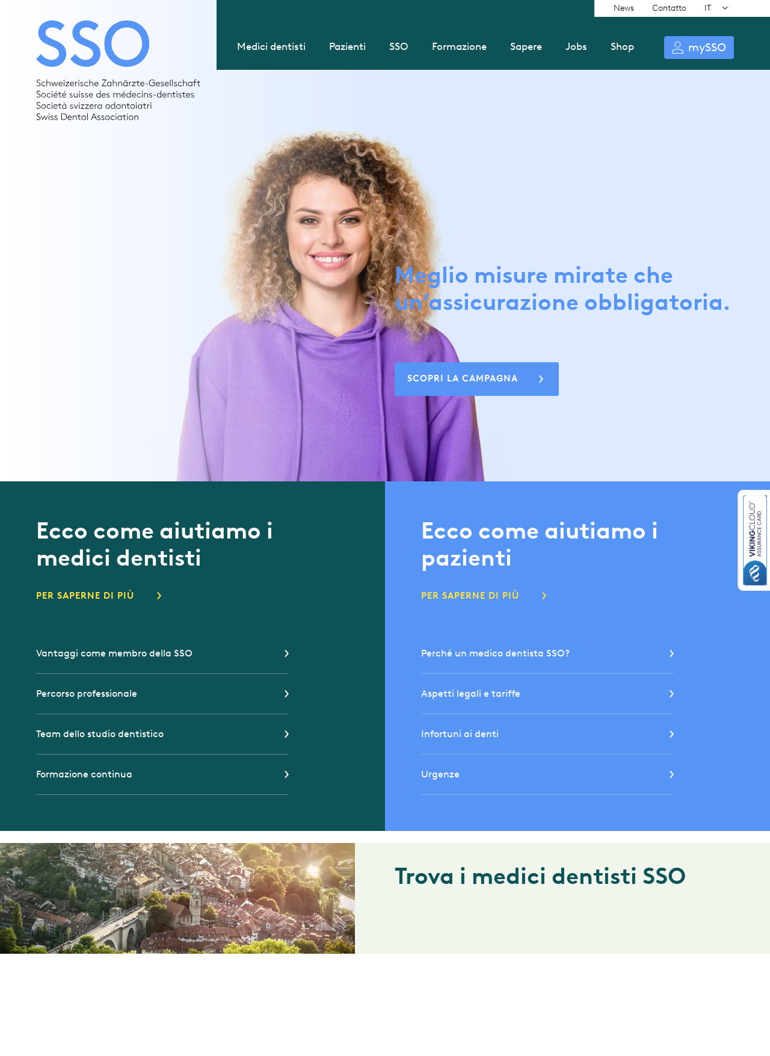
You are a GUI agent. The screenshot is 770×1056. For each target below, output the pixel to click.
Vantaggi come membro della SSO (114, 653)
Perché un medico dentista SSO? (495, 653)
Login (699, 47)
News (624, 8)
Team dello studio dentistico (100, 734)
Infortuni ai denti (460, 734)
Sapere (526, 46)
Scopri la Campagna (462, 378)
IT (707, 8)
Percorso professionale (86, 693)
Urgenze (440, 774)
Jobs (576, 46)
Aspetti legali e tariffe (470, 693)
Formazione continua (84, 774)
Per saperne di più (85, 595)
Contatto (669, 8)
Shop (622, 46)
